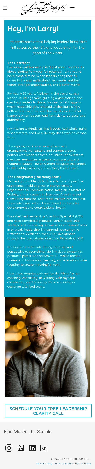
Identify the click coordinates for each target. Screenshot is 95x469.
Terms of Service (63, 463)
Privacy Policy (44, 463)
